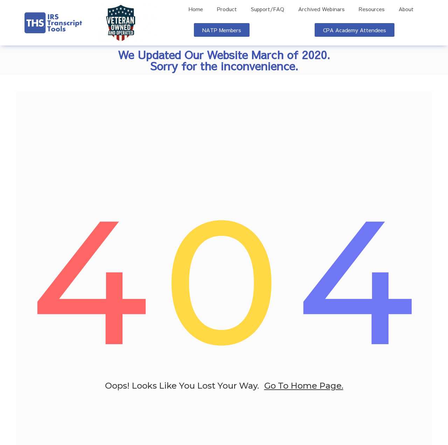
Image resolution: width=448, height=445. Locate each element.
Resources (372, 9)
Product (227, 9)
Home (196, 9)
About (406, 9)
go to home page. (303, 387)
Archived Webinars (321, 9)
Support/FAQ (267, 9)
